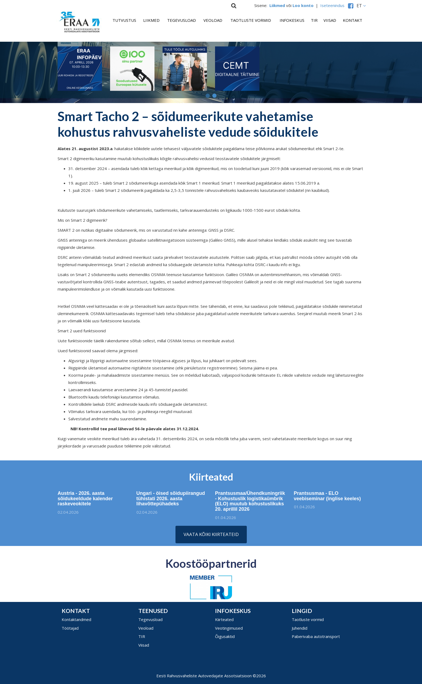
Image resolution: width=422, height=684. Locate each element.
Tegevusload (181, 20)
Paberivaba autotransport (316, 636)
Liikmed (151, 20)
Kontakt (352, 20)
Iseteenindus (333, 5)
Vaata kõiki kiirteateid (211, 534)
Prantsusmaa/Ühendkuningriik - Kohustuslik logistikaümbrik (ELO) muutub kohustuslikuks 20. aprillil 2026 (250, 503)
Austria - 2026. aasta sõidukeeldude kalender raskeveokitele (83, 499)
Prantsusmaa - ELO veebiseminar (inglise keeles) (329, 496)
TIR (314, 20)
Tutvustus (124, 20)
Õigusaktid (225, 636)
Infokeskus (292, 20)
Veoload (212, 20)
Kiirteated (224, 619)
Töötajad (70, 628)
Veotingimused (229, 628)
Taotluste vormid (250, 20)
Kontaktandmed (76, 619)
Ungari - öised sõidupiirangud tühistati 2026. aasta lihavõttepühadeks (170, 500)
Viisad (329, 20)
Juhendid (299, 628)
